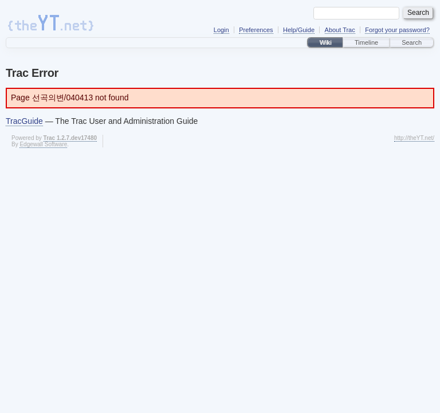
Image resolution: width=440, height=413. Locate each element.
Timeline (366, 42)
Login (221, 29)
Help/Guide (299, 29)
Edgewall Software (43, 144)
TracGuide (24, 121)
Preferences (256, 29)
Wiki (325, 42)
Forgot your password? (397, 29)
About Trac (340, 29)
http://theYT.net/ (414, 138)
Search (412, 42)
